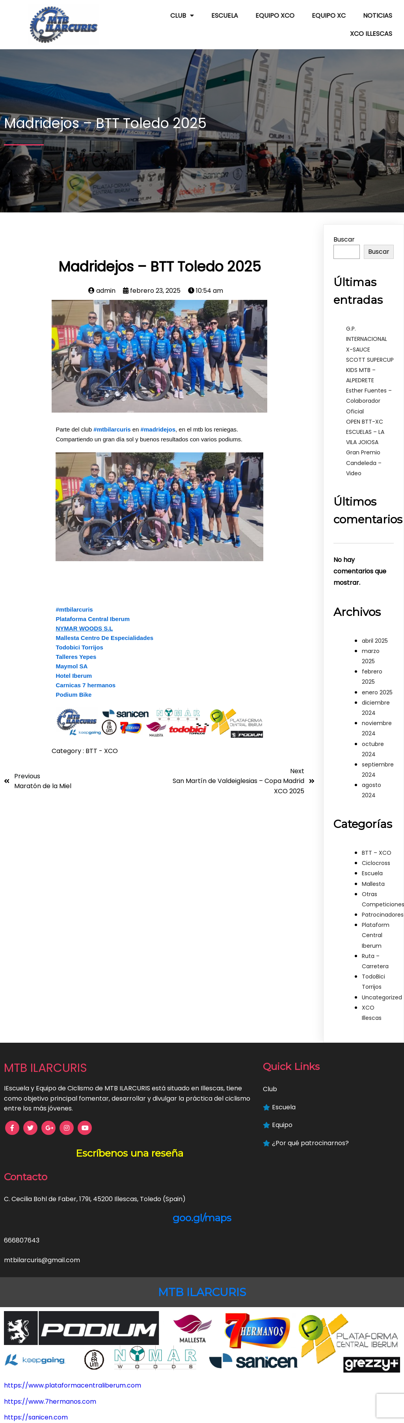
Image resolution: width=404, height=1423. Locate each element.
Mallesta (373, 871)
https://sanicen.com (36, 1310)
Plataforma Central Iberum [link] (93, 606)
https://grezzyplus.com (40, 1406)
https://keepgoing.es (36, 1390)
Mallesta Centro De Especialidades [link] (104, 625)
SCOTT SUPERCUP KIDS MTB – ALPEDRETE (370, 357)
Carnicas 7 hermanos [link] (85, 672)
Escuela (372, 861)
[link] (84, 615)
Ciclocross (376, 850)
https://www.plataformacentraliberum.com (72, 1278)
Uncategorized (382, 984)
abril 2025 (375, 628)
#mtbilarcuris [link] (111, 416)
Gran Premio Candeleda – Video (364, 450)
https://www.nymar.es (39, 1358)
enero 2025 (377, 680)
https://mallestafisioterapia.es (51, 1342)
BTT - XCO (102, 738)
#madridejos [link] (158, 416)
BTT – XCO (376, 840)
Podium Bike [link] (73, 682)
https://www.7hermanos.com (50, 1294)
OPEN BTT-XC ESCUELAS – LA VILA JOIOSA (365, 419)
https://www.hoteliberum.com (51, 1374)
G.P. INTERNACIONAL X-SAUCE (366, 326)
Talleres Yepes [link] (76, 644)
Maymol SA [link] (72, 653)
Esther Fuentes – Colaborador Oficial (369, 388)
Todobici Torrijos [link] (79, 634)
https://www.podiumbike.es (46, 1326)
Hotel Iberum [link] (74, 663)
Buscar (344, 226)
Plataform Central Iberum (375, 922)
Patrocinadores (383, 902)
